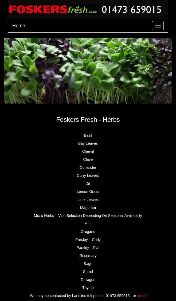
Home (18, 25)
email (141, 296)
